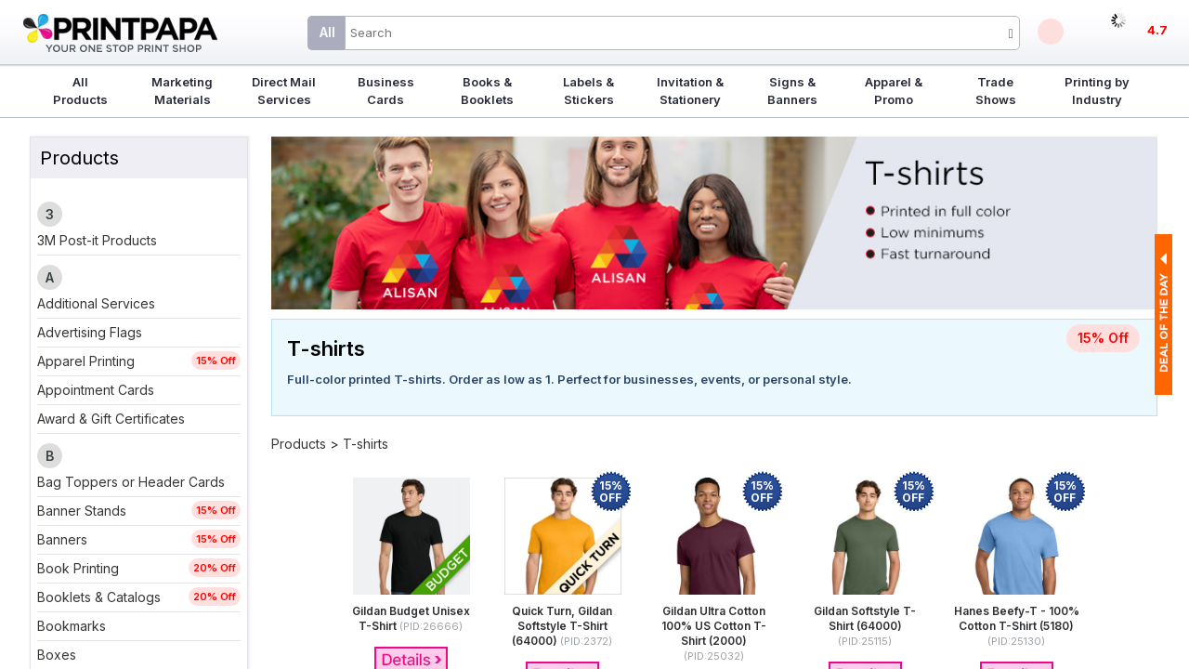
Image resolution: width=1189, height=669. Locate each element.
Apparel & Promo (893, 90)
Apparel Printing (86, 361)
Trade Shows (995, 90)
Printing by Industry (1097, 90)
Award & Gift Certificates (111, 418)
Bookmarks (71, 626)
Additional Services (96, 303)
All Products (80, 90)
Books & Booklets (487, 90)
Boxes (56, 654)
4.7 (1157, 29)
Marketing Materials (182, 90)
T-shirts (365, 444)
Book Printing (78, 568)
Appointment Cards (95, 390)
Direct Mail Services (284, 90)
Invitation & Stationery (690, 90)
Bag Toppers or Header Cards (131, 482)
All (327, 32)
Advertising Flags (89, 332)
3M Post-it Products (97, 240)
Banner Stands (81, 510)
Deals (1051, 32)
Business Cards (386, 90)
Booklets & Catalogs (99, 597)
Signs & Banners (792, 90)
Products (298, 444)
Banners (62, 539)
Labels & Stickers (588, 90)
